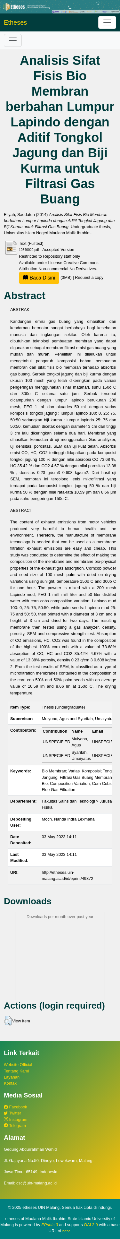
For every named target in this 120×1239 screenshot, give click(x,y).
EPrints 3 (49, 1224)
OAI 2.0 (91, 1224)
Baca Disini (39, 277)
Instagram (15, 1119)
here (66, 1231)
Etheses (15, 22)
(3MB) (46, 277)
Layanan (12, 1077)
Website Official (18, 1064)
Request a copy (89, 277)
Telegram (15, 1125)
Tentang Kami (16, 1071)
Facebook (15, 1107)
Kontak (10, 1083)
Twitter (12, 1113)
